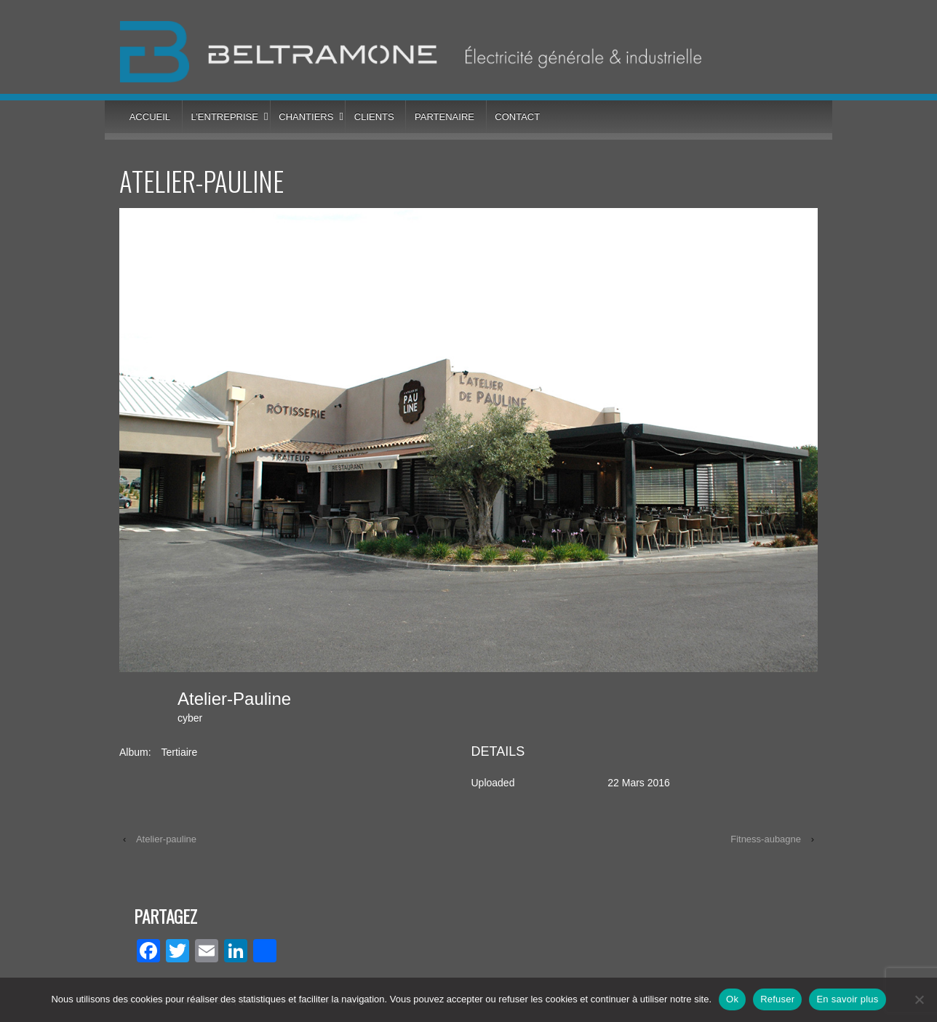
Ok (732, 999)
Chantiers (306, 116)
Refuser (777, 999)
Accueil (149, 116)
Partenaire (444, 116)
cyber (190, 718)
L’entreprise (224, 116)
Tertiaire (179, 752)
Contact (517, 116)
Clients (374, 116)
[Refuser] (919, 999)
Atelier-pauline (166, 839)
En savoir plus (847, 999)
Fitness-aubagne (765, 839)
